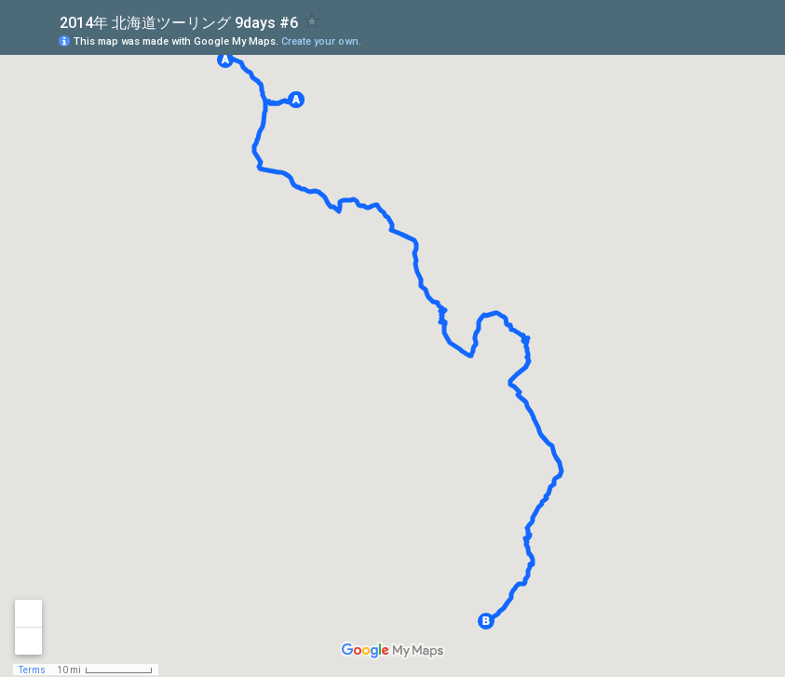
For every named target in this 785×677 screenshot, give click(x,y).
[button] (225, 59)
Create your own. (321, 41)
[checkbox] (312, 21)
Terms (32, 670)
